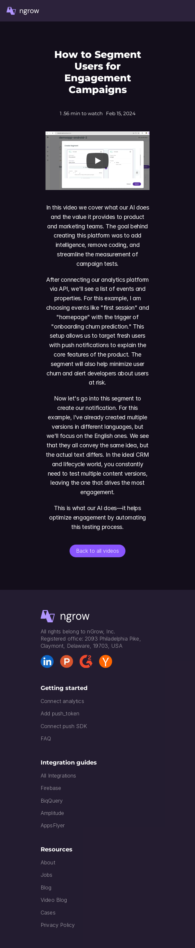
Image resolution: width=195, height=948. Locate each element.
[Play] (97, 161)
